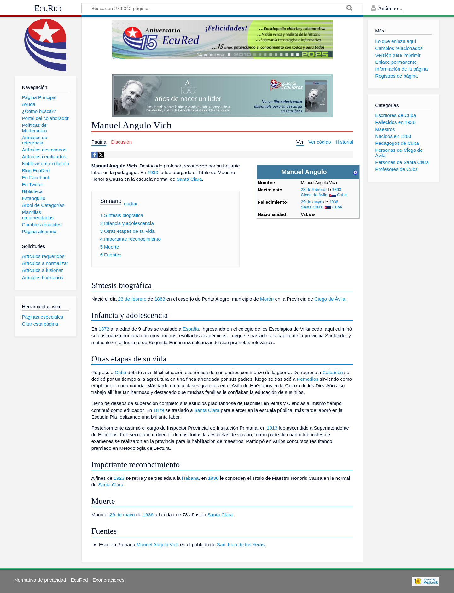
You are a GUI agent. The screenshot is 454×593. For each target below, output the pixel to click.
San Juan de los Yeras (241, 544)
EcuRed (47, 8)
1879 (159, 410)
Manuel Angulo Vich (158, 544)
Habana (190, 478)
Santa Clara (312, 207)
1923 (119, 478)
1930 (153, 172)
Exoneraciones (108, 580)
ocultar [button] (130, 203)
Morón (267, 299)
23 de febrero (313, 189)
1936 (333, 201)
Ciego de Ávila (314, 194)
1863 (336, 189)
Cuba (342, 194)
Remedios (307, 379)
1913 (272, 428)
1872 (104, 329)
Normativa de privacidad (40, 580)
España (191, 329)
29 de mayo (311, 201)
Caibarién (333, 372)
